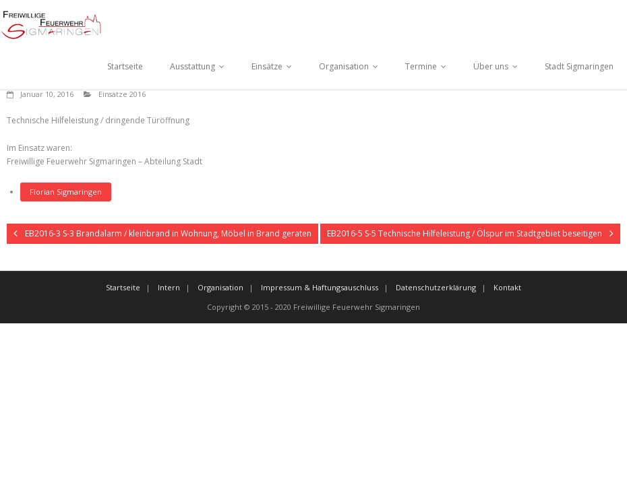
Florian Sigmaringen (66, 192)
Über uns (490, 66)
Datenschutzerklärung (436, 287)
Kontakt (507, 287)
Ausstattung (192, 66)
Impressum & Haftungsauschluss (319, 287)
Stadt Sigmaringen (579, 66)
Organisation (344, 66)
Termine (421, 66)
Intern (169, 287)
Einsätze (266, 66)
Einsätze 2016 (122, 94)
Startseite (125, 66)
